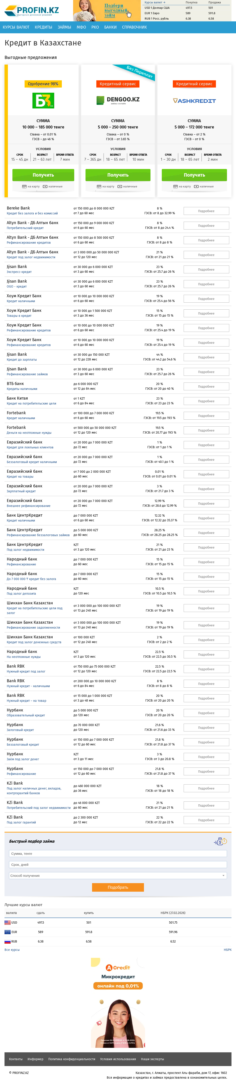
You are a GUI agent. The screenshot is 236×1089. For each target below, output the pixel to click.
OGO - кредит (17, 286)
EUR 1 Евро (152, 13)
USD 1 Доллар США (157, 7)
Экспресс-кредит (19, 272)
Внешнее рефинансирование (29, 506)
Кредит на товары (20, 477)
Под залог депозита (21, 594)
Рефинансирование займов (27, 374)
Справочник (134, 27)
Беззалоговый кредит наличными (32, 462)
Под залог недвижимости (25, 550)
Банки (110, 27)
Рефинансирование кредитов (29, 243)
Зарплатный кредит (21, 491)
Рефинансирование (21, 564)
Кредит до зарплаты (22, 360)
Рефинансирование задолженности (33, 628)
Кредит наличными (21, 301)
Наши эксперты (152, 1059)
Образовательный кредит (26, 715)
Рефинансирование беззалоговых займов (38, 535)
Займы (64, 27)
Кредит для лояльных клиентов (30, 447)
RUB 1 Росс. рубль (157, 18)
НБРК (227, 950)
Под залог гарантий (21, 822)
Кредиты (43, 27)
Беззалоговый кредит (23, 745)
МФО (81, 27)
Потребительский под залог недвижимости (39, 808)
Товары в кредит (19, 316)
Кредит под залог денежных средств (34, 642)
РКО (95, 27)
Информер (35, 1059)
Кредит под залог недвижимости (31, 257)
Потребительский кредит (25, 228)
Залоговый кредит (20, 730)
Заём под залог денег (23, 759)
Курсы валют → (155, 2)
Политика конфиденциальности (71, 1059)
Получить (43, 175)
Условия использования (118, 1059)
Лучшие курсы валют (23, 904)
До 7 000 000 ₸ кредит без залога (31, 579)
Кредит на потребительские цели (31, 403)
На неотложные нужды (24, 657)
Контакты (16, 1059)
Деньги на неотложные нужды (29, 433)
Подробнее (206, 211)
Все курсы (12, 950)
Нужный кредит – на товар (26, 701)
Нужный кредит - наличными (28, 686)
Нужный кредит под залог (26, 671)
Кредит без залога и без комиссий (32, 213)
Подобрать (118, 887)
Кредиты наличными (22, 389)
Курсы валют (16, 27)
